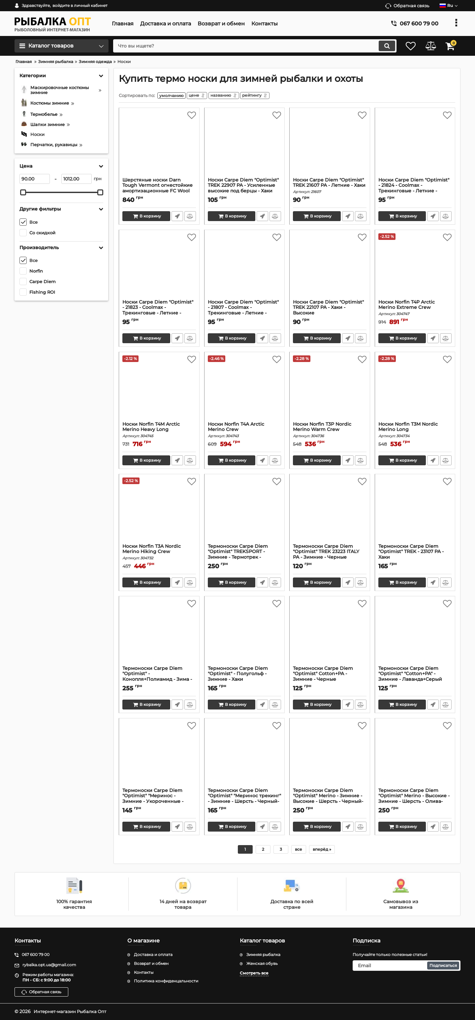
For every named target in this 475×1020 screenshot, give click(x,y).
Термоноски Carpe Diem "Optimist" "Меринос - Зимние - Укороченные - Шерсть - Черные (159, 803)
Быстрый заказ (177, 217)
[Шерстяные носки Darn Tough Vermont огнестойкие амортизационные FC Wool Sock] (159, 146)
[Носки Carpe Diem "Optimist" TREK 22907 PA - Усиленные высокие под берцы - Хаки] (244, 146)
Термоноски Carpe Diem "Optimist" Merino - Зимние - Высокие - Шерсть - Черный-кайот (329, 803)
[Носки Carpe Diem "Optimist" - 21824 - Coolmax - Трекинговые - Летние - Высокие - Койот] (415, 146)
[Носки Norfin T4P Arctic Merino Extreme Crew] (415, 268)
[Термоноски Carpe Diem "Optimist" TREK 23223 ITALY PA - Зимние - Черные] (329, 512)
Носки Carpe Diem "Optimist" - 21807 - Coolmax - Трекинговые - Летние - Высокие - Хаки (244, 315)
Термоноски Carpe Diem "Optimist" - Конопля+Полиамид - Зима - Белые (159, 681)
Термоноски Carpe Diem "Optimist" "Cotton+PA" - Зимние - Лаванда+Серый (415, 678)
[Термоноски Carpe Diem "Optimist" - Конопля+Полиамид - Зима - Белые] (159, 634)
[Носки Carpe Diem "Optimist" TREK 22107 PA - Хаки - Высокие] (329, 268)
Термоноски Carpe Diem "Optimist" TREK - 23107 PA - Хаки (415, 556)
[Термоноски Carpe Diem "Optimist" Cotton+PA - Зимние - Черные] (329, 634)
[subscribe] (407, 965)
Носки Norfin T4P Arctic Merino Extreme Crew (415, 309)
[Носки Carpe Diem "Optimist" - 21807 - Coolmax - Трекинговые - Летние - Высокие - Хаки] (244, 268)
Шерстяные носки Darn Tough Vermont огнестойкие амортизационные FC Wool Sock (157, 190)
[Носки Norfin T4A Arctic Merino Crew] (244, 390)
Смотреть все (254, 973)
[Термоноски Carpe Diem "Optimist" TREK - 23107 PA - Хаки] (415, 512)
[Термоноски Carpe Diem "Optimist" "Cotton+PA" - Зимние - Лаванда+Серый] (415, 634)
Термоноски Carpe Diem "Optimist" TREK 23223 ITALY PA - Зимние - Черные (329, 556)
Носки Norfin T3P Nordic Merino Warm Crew (329, 431)
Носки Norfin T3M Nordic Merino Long (415, 431)
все (298, 850)
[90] (34, 179)
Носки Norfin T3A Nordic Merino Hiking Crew (159, 553)
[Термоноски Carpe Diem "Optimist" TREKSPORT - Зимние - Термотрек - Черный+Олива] (244, 512)
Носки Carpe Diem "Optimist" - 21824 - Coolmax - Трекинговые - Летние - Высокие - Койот (415, 193)
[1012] (76, 179)
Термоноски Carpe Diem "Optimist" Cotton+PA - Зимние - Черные (329, 678)
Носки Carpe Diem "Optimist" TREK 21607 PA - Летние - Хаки (329, 187)
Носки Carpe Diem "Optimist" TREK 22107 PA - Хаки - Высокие (329, 312)
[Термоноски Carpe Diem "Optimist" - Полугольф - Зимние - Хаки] (244, 634)
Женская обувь (262, 963)
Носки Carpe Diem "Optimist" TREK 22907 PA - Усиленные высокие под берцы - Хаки (244, 190)
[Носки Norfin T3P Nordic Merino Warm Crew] (329, 390)
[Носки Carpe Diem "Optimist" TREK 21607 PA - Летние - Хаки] (329, 146)
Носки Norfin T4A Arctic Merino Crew (244, 431)
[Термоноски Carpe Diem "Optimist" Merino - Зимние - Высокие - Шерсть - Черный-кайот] (329, 756)
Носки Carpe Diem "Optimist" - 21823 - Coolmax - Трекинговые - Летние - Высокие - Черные (159, 315)
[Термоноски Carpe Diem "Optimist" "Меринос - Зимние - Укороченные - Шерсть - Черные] (159, 756)
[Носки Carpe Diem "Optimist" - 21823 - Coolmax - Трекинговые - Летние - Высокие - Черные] (159, 268)
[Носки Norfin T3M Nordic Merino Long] (415, 390)
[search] (250, 45)
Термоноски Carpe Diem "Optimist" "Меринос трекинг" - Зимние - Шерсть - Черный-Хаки (244, 803)
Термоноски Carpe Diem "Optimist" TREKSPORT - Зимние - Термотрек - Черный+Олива (244, 559)
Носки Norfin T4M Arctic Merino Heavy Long (159, 431)
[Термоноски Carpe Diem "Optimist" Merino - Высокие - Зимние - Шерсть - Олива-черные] (415, 756)
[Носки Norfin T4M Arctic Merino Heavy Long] (159, 390)
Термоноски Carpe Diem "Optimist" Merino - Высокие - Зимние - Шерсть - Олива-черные (415, 803)
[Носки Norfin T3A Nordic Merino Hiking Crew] (159, 512)
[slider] (23, 192)
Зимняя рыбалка (263, 954)
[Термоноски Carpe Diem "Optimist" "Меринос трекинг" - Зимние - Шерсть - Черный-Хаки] (244, 756)
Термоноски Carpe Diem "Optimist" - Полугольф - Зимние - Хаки (244, 678)
